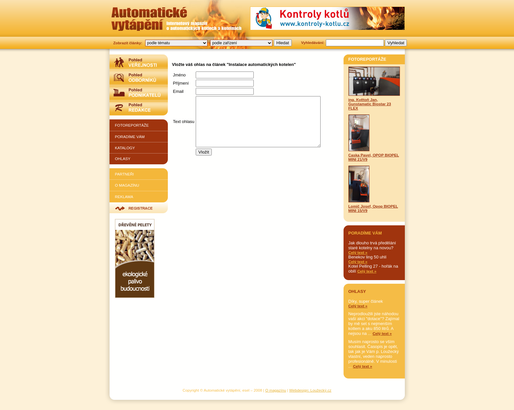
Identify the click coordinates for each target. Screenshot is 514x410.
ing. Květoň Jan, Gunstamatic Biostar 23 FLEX (374, 88)
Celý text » (357, 252)
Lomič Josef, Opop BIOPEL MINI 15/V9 (373, 189)
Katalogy (125, 148)
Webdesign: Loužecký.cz (310, 390)
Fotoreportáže (132, 125)
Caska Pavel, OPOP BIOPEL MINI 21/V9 (373, 137)
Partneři (124, 174)
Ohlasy (122, 158)
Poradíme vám (130, 136)
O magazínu (127, 185)
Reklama (124, 197)
